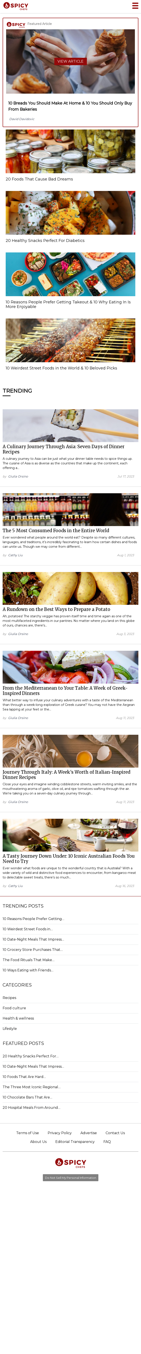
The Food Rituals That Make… (28, 960)
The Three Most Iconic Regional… (32, 1087)
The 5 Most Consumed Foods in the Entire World (56, 530)
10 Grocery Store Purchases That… (33, 950)
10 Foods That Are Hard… (24, 1077)
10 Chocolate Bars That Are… (27, 1097)
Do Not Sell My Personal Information (70, 1177)
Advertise (88, 1133)
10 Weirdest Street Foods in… (28, 929)
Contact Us (115, 1133)
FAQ (107, 1142)
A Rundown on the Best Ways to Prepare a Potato (56, 609)
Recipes (9, 998)
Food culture (14, 1008)
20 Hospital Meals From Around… (31, 1108)
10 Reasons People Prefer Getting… (33, 919)
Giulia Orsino (18, 476)
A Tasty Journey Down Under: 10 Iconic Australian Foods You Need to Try (69, 858)
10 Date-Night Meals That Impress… (33, 939)
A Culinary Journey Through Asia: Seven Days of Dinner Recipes (63, 449)
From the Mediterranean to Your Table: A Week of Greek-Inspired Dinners (65, 690)
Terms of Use (27, 1133)
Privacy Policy (60, 1133)
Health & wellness (18, 1018)
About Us (38, 1142)
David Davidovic (21, 119)
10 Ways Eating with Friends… (28, 970)
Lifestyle (10, 1029)
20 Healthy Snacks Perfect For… (31, 1056)
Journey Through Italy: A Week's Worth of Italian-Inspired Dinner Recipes (66, 774)
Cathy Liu (15, 555)
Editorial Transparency (75, 1142)
